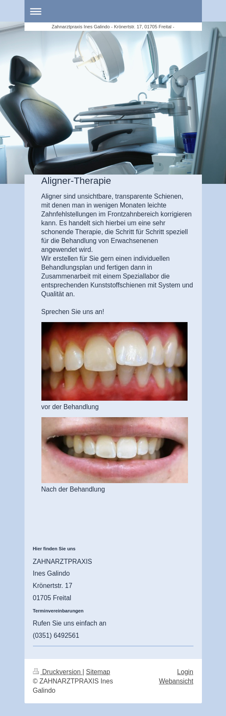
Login (185, 671)
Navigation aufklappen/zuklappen (113, 11)
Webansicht (176, 681)
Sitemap (98, 671)
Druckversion (58, 671)
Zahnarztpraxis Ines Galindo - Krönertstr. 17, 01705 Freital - (113, 26)
